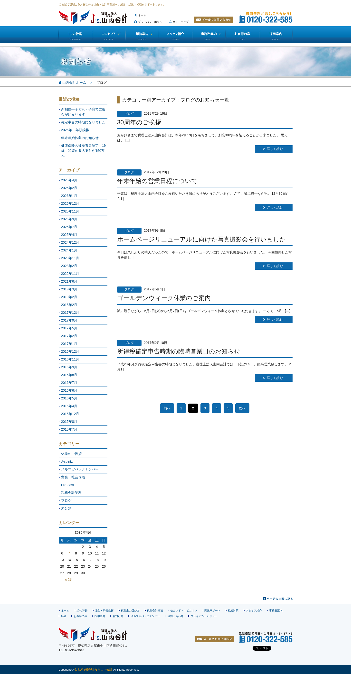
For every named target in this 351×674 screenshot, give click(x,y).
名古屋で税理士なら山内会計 (93, 669)
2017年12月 (70, 312)
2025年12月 (70, 203)
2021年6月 (69, 281)
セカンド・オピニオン (183, 610)
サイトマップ (181, 21)
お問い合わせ (175, 616)
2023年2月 (69, 266)
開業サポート (212, 610)
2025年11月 (70, 211)
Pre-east (67, 485)
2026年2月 (69, 188)
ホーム (142, 15)
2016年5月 (69, 398)
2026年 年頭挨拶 (75, 130)
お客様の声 (242, 34)
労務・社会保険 (73, 477)
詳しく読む (275, 149)
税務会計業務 (71, 493)
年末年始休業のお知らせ (80, 138)
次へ (242, 408)
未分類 (66, 508)
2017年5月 (69, 328)
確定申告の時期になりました (83, 122)
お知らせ (118, 616)
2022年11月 (70, 274)
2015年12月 (70, 414)
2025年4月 (69, 235)
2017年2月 (69, 336)
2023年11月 (70, 258)
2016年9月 (69, 367)
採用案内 (100, 616)
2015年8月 (69, 422)
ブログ (66, 500)
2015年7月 (69, 429)
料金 (63, 616)
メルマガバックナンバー (80, 469)
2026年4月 (69, 180)
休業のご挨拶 (71, 454)
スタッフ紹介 (175, 34)
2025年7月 (69, 227)
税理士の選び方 (130, 610)
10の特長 (75, 34)
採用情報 (276, 34)
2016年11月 (70, 359)
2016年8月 (69, 375)
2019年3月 (69, 289)
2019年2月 (69, 297)
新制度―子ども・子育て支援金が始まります (83, 111)
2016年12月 (70, 351)
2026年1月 (69, 196)
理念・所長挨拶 (104, 610)
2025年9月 (69, 219)
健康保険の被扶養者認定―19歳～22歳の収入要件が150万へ (83, 151)
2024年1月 (69, 250)
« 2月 (69, 580)
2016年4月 (69, 406)
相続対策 (233, 610)
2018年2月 (69, 305)
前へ (167, 408)
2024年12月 (70, 242)
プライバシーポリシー (151, 21)
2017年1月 (69, 344)
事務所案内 (276, 610)
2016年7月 (69, 383)
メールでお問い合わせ (213, 20)
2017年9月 (69, 320)
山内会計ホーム (74, 82)
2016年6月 (69, 390)
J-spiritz (67, 461)
